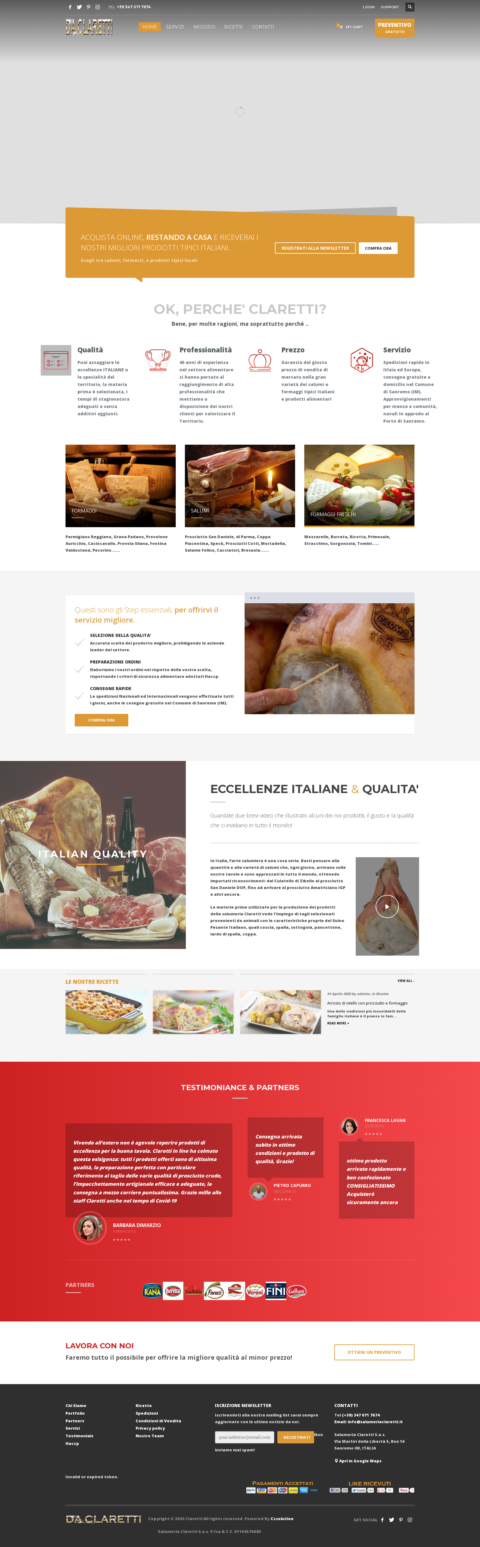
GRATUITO (394, 29)
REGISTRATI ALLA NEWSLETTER (315, 248)
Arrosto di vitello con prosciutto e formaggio (367, 1003)
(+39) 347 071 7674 (361, 1415)
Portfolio (75, 1413)
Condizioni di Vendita (158, 1421)
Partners (75, 1421)
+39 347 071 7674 (134, 7)
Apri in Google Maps (357, 1461)
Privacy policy (150, 1428)
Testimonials (79, 1436)
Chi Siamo (76, 1405)
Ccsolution (282, 1518)
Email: (341, 1421)
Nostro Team (150, 1436)
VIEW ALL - (406, 981)
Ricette (144, 1405)
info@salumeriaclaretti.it (375, 1421)
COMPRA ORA (378, 248)
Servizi (73, 1428)
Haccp (72, 1443)
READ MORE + (338, 1023)
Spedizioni (147, 1413)
